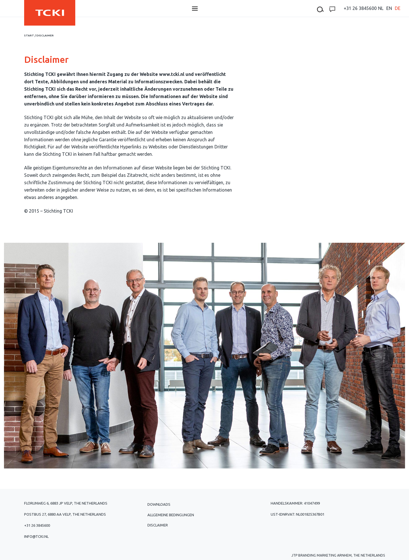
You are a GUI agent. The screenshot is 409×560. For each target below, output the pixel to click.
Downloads (158, 504)
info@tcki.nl (36, 536)
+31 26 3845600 (360, 8)
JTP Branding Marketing (313, 555)
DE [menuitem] (397, 8)
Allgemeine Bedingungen (170, 515)
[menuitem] (381, 8)
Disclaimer (157, 525)
